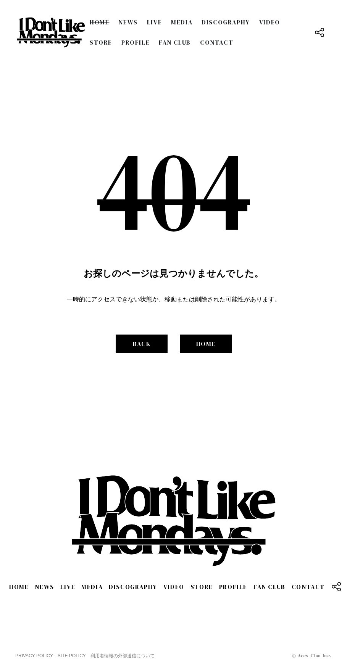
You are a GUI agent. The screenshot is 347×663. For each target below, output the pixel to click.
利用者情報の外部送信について (122, 655)
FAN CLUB (175, 42)
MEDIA (181, 22)
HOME (99, 22)
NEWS (127, 22)
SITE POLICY (72, 655)
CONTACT (216, 42)
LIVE (154, 22)
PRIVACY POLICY (34, 655)
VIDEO (269, 22)
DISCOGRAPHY (226, 22)
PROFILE (135, 42)
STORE (101, 42)
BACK (141, 344)
